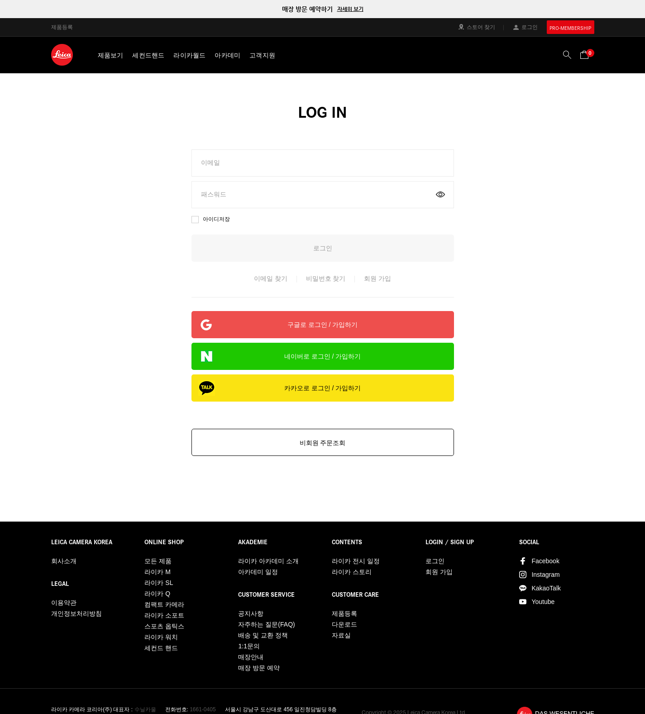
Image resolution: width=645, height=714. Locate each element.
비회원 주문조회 (323, 442)
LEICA (62, 55)
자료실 (341, 635)
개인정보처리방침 (76, 613)
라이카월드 (189, 55)
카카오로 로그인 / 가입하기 (322, 388)
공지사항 (250, 613)
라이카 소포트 (164, 615)
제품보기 (111, 55)
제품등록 (62, 27)
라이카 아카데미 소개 (268, 561)
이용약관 (63, 602)
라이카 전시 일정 (356, 561)
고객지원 (262, 55)
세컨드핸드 (148, 55)
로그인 (529, 27)
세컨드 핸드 (161, 648)
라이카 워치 (161, 637)
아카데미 (227, 55)
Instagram (545, 574)
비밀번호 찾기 (326, 278)
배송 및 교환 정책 (263, 635)
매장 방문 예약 (259, 667)
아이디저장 (216, 219)
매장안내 (250, 657)
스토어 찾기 (481, 27)
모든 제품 (158, 561)
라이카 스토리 (352, 571)
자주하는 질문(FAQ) (266, 624)
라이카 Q (157, 593)
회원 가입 (377, 278)
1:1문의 (248, 646)
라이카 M (157, 571)
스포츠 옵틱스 (164, 626)
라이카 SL (158, 582)
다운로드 (344, 624)
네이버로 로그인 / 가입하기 (322, 356)
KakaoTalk (546, 588)
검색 (567, 55)
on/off (440, 194)
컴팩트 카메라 (164, 604)
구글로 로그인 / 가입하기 (322, 324)
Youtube (542, 601)
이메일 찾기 (270, 278)
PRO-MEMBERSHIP (570, 28)
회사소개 (63, 561)
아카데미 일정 (258, 571)
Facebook (545, 561)
